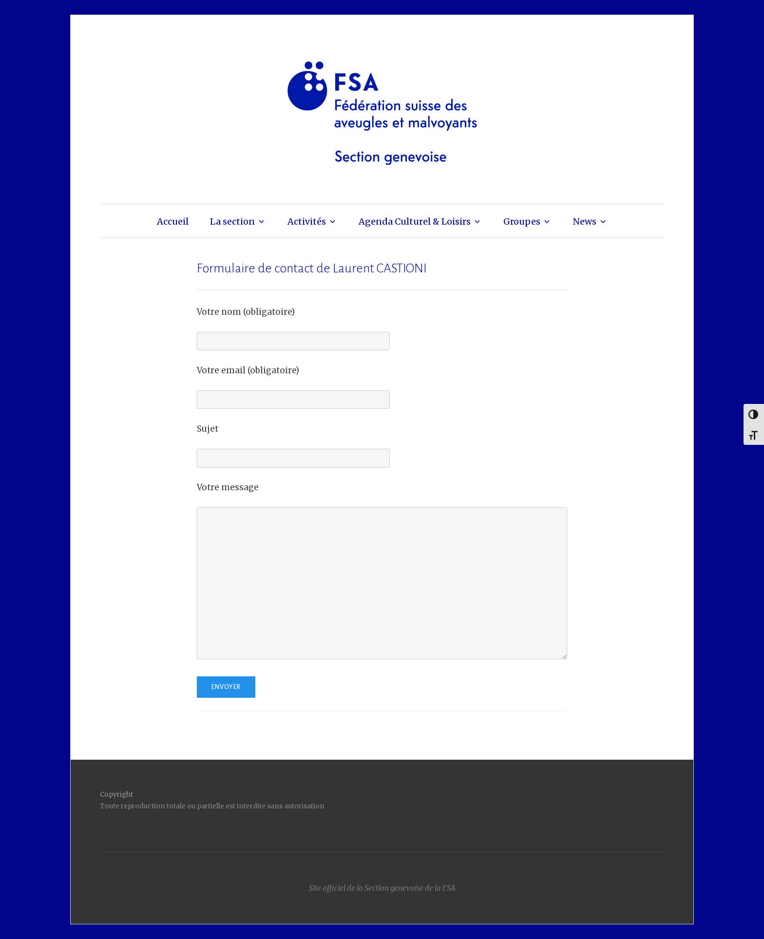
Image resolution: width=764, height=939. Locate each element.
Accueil (173, 221)
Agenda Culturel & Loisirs (415, 221)
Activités (306, 221)
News (584, 221)
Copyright (116, 794)
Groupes (521, 221)
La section (232, 221)
